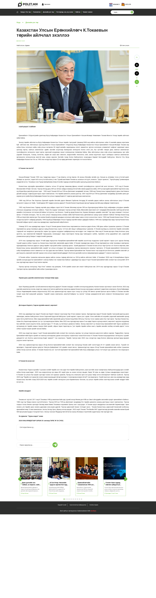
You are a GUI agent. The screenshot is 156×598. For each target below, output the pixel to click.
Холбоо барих (94, 505)
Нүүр (18, 22)
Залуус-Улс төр (25, 12)
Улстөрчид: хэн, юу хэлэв (64, 12)
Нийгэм (77, 12)
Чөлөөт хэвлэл (87, 12)
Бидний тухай (62, 505)
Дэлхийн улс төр (48, 12)
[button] (126, 479)
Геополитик (37, 12)
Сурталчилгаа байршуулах (78, 505)
